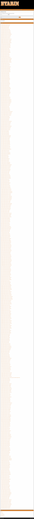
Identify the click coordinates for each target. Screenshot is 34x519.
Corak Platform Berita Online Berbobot (5, 77)
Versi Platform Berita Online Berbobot (5, 480)
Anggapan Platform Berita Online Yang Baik (6, 41)
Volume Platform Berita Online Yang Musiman (6, 492)
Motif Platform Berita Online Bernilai (5, 342)
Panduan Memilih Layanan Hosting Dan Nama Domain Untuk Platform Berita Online (11, 9)
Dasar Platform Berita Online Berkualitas (5, 83)
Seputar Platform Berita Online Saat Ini (5, 429)
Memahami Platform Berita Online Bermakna (6, 244)
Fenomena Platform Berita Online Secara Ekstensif (6, 111)
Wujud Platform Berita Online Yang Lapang (6, 505)
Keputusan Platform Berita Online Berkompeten (6, 198)
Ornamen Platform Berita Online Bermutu (5, 370)
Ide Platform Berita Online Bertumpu (5, 134)
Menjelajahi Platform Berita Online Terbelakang (6, 320)
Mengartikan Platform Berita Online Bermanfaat (6, 289)
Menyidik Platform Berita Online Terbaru (5, 329)
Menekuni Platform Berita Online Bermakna (6, 273)
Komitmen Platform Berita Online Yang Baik (6, 215)
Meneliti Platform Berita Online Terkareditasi (6, 284)
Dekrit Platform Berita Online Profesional (5, 93)
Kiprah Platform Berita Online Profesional (5, 209)
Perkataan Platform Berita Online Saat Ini (5, 395)
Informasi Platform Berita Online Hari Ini (5, 145)
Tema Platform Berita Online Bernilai (5, 469)
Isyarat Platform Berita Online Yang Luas (5, 168)
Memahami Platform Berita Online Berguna (6, 243)
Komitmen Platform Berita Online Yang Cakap (6, 216)
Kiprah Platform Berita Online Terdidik (5, 210)
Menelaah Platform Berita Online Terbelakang (6, 277)
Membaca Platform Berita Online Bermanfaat (6, 255)
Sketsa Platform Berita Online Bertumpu (5, 445)
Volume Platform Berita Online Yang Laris (5, 491)
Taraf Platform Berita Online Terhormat (5, 462)
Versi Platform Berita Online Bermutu (5, 482)
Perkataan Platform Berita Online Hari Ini (5, 393)
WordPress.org (2, 515)
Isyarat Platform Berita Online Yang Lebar (5, 167)
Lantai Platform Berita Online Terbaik (5, 232)
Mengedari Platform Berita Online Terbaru (5, 290)
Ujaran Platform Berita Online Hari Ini (5, 475)
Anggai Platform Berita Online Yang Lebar (5, 36)
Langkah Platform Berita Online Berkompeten (6, 227)
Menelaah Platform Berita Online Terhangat (6, 278)
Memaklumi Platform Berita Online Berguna (6, 248)
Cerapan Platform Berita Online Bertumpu (5, 71)
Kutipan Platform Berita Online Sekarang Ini (6, 226)
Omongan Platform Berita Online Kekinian (5, 364)
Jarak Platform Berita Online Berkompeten (5, 169)
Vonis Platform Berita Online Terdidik (5, 497)
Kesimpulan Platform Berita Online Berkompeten (6, 203)
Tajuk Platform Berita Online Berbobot (5, 451)
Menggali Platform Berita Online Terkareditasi (6, 308)
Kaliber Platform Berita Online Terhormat (5, 185)
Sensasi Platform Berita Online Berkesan (5, 423)
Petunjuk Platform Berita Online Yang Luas (6, 406)
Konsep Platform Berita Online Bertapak (5, 220)
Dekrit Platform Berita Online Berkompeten (6, 92)
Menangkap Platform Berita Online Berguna (6, 262)
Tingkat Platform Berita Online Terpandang (6, 474)
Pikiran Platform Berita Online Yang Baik (5, 410)
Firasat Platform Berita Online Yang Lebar (5, 123)
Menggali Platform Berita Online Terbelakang (6, 306)
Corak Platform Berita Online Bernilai (5, 81)
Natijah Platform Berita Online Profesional (5, 349)
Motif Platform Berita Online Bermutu (5, 341)
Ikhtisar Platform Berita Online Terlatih (5, 139)
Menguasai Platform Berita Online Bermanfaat (6, 318)
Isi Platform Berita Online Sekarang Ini (5, 158)
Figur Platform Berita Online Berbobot (5, 116)
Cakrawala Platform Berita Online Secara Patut (6, 58)
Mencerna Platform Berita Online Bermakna (6, 268)
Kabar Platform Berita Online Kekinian (5, 180)
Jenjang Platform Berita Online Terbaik (5, 174)
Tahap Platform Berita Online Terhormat (5, 447)
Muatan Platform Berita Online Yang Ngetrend (6, 347)
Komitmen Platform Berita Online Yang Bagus (6, 214)
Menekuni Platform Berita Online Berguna (5, 272)
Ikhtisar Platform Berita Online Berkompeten (6, 135)
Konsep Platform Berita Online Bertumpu (5, 221)
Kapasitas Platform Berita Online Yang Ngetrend (6, 197)
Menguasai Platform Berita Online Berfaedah (6, 314)
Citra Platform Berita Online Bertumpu (5, 76)
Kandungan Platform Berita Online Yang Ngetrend (6, 192)
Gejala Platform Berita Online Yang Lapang (6, 127)
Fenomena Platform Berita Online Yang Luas (6, 115)
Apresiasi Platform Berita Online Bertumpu (5, 47)
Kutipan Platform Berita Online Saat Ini (5, 225)
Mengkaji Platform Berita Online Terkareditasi (6, 313)
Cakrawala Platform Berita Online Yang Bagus (6, 59)
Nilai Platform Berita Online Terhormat (5, 354)
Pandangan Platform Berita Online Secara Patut (6, 372)
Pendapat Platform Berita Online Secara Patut (6, 383)
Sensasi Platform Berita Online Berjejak (5, 422)
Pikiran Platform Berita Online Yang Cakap (5, 411)
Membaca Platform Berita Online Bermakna (6, 254)
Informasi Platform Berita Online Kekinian (5, 146)
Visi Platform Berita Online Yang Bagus (5, 486)
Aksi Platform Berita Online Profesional (5, 25)
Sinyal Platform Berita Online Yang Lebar (5, 439)
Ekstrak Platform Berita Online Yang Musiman (6, 99)
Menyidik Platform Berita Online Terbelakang (6, 330)
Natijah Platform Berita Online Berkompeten (6, 348)
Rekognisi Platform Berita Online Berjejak (5, 417)
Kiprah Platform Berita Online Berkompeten (6, 208)
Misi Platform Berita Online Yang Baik (5, 336)
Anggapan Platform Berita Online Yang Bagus (6, 40)
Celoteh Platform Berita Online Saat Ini (5, 65)
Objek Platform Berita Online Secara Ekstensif (6, 358)
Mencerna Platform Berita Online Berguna (5, 267)
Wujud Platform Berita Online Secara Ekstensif (6, 504)
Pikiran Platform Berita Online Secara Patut (6, 407)
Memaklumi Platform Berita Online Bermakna (6, 249)
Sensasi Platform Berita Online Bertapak (5, 424)
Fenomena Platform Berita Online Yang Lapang (6, 112)
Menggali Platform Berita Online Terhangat (6, 307)
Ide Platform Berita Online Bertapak (5, 133)
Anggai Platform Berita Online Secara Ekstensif (6, 34)
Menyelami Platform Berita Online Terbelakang (6, 325)
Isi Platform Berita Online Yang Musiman (5, 162)
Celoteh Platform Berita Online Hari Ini (5, 63)
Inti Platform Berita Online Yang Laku (5, 150)
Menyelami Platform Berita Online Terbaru (5, 324)
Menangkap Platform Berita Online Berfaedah (6, 261)
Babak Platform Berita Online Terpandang (5, 52)
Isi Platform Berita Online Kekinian (5, 156)
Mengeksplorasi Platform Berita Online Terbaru (6, 295)
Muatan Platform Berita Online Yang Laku (5, 343)
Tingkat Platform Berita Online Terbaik (5, 470)
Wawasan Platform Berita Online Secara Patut (6, 499)
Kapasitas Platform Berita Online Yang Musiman (6, 196)
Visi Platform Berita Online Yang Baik (5, 487)
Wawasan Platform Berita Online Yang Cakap (6, 503)
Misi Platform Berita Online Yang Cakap (5, 337)
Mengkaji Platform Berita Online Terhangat (5, 312)
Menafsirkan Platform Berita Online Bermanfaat (6, 260)
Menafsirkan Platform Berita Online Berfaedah (6, 256)
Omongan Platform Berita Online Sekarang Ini (6, 366)
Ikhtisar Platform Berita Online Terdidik (5, 138)
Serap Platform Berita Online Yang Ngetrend (6, 435)
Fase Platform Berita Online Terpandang (5, 110)
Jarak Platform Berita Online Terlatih (5, 173)
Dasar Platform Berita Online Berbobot (5, 82)
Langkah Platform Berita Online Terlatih (5, 231)
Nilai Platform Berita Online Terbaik (5, 353)
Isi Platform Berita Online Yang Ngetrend (5, 163)
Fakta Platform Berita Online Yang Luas (5, 105)
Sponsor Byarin (32, 518)
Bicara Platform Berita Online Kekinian (5, 54)
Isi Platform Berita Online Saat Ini (4, 157)
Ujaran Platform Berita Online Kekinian (5, 476)
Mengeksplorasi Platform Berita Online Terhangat (6, 297)
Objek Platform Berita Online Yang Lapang (6, 359)
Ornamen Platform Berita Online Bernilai (5, 371)
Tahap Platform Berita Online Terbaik (5, 446)
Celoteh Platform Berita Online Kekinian (5, 64)
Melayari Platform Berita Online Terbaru (5, 237)
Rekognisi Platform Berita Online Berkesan (6, 418)
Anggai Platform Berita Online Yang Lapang (6, 35)
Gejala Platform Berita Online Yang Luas (5, 129)
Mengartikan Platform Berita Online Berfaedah (6, 285)
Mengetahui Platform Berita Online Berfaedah (6, 300)
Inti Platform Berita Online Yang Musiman (5, 152)
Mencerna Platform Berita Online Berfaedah (6, 266)
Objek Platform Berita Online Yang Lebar (5, 360)
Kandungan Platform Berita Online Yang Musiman (6, 191)
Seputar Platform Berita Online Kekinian (5, 428)
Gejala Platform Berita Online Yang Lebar (5, 128)
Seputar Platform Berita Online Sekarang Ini (6, 430)
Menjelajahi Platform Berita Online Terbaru (5, 319)
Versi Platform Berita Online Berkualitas (5, 481)
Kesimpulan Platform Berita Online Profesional (6, 204)
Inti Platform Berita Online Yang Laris (5, 151)
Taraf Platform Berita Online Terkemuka (5, 463)
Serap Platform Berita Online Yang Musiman (6, 434)
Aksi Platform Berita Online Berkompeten (5, 24)
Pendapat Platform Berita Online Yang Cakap (6, 387)
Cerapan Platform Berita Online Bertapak (5, 70)
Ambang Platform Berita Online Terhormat (5, 30)
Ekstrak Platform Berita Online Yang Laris (5, 98)
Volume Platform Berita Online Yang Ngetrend (6, 493)
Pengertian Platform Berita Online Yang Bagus (6, 389)
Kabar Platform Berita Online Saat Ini (5, 181)
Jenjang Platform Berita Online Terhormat (5, 175)
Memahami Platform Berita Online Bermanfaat (6, 245)
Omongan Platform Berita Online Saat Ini (5, 365)
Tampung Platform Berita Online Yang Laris (6, 457)
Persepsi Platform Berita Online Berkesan (5, 399)
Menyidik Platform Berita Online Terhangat (5, 331)
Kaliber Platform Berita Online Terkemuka (5, 186)
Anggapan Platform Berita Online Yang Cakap (6, 42)
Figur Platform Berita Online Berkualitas (5, 117)
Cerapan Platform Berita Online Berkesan (5, 69)
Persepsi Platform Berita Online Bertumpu (5, 401)
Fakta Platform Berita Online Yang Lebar (5, 104)
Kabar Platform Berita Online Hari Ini (5, 179)
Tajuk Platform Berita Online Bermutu (5, 453)
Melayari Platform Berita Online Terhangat (5, 239)
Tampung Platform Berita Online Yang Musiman (6, 458)
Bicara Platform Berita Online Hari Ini (5, 53)
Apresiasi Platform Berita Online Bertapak (5, 46)
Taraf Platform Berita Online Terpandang (5, 464)
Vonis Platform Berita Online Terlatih (5, 498)
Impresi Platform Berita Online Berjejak (5, 140)
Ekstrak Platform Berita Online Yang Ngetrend (6, 100)
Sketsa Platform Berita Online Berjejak (5, 441)
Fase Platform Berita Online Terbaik (5, 106)
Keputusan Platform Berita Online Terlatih (5, 202)
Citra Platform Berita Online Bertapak (5, 75)
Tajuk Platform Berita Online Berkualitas (5, 452)
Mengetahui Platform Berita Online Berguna (6, 301)
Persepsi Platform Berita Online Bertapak (5, 400)
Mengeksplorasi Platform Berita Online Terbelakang (7, 296)
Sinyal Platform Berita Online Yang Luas (5, 440)
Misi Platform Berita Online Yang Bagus (5, 335)
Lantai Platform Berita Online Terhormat (5, 233)
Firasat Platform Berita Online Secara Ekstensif (6, 121)
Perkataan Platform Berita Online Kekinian (5, 394)
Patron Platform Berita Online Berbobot (5, 378)
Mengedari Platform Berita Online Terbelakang (6, 291)
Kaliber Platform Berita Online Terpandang (5, 187)
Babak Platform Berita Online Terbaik (5, 48)
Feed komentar (2, 514)
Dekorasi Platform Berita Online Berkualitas (6, 88)
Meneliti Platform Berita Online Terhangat (5, 283)
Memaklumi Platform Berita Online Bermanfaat (6, 250)
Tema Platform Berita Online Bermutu (5, 468)
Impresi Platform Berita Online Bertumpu (5, 144)
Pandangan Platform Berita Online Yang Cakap (6, 376)
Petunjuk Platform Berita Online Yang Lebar (6, 405)
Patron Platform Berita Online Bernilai (5, 382)
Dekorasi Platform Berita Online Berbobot (5, 87)
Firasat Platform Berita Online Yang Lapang (6, 122)
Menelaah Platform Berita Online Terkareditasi (6, 279)
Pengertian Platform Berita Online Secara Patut (6, 388)
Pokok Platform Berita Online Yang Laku (5, 412)
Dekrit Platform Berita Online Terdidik (5, 94)
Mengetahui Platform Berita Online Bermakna (6, 302)
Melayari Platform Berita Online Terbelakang (6, 238)
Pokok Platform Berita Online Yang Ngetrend (6, 416)
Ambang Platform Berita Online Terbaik (5, 29)
